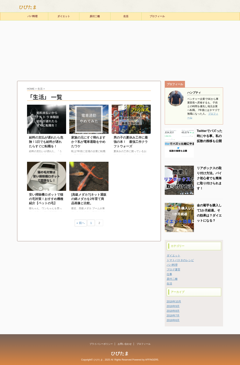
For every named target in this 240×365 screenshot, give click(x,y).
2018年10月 (174, 301)
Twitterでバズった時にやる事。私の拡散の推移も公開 (209, 136)
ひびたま (28, 7)
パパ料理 (32, 16)
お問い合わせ (125, 344)
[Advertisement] (120, 49)
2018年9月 (173, 306)
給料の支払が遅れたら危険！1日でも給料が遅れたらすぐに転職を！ (46, 142)
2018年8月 (173, 310)
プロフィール (157, 16)
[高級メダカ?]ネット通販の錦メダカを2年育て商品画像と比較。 (88, 199)
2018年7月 (173, 315)
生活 (125, 16)
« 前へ (80, 222)
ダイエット (63, 16)
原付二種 (95, 16)
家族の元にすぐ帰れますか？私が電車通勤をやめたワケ (88, 142)
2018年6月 (173, 320)
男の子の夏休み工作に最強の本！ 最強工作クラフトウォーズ (131, 142)
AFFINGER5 (151, 359)
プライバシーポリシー (101, 344)
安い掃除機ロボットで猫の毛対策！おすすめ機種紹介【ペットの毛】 (46, 199)
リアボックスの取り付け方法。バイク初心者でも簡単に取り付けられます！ (209, 178)
